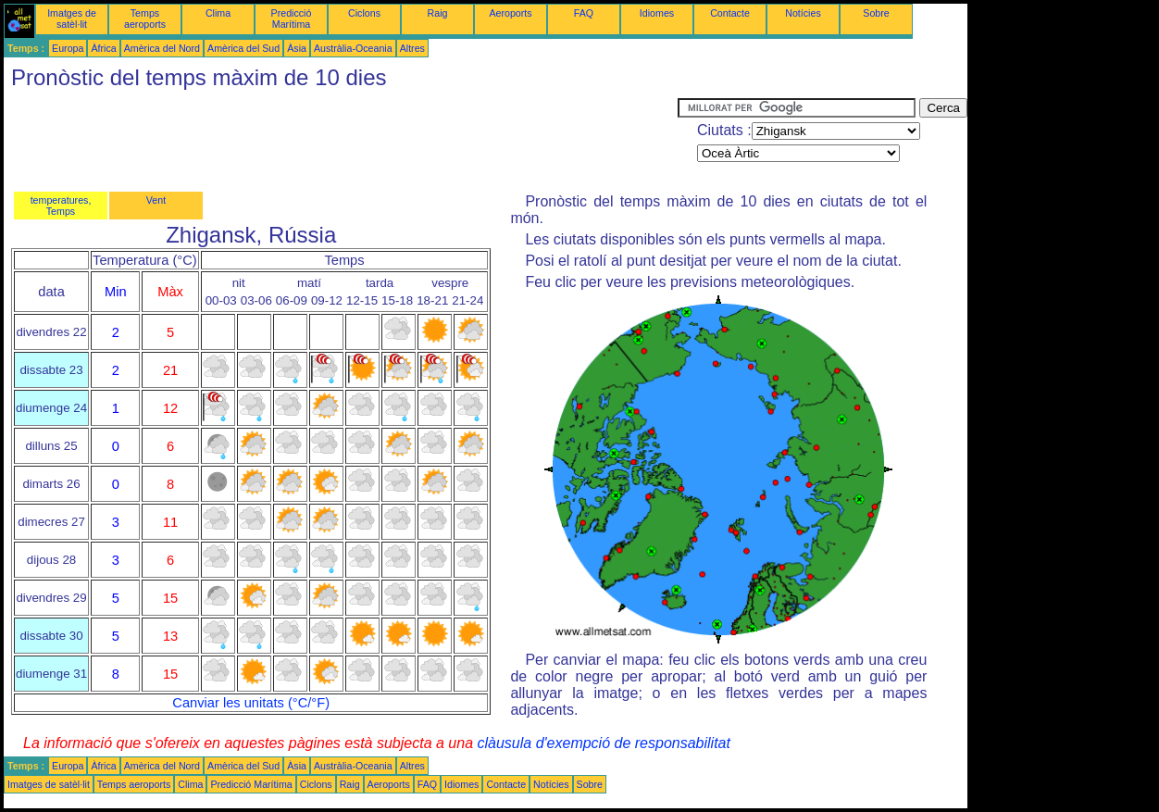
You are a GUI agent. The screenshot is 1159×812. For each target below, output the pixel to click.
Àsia (296, 48)
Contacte (730, 13)
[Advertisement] (341, 139)
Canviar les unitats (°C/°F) (251, 702)
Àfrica (103, 48)
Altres (412, 48)
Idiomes (657, 13)
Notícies (803, 13)
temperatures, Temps (61, 205)
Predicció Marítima (291, 18)
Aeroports (510, 13)
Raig (438, 13)
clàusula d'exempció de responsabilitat (603, 743)
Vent (156, 200)
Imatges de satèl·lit (71, 18)
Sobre (876, 13)
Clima (218, 13)
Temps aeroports (145, 18)
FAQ (583, 13)
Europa (67, 48)
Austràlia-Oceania (353, 48)
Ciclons (364, 13)
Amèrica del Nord (162, 48)
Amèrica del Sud (243, 48)
